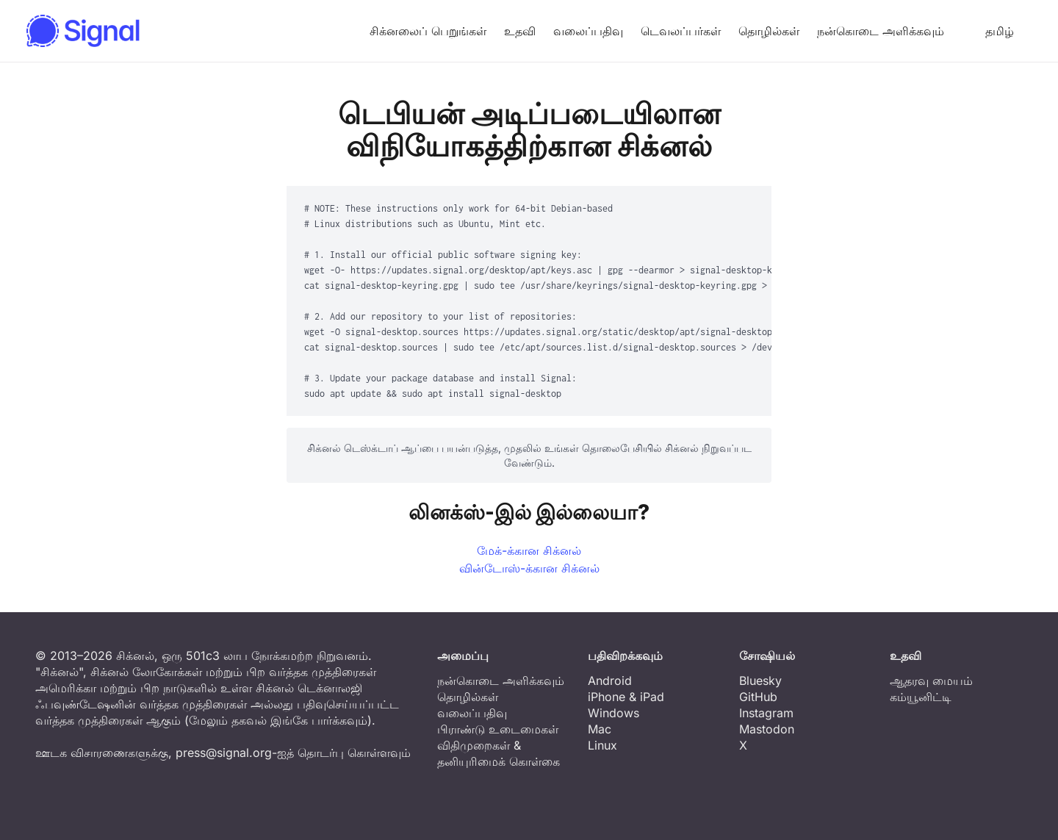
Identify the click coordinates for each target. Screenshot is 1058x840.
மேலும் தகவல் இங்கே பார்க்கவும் (278, 720)
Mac (599, 729)
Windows (613, 713)
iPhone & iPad (626, 696)
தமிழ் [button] (988, 31)
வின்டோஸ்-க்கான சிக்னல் (529, 568)
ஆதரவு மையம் (931, 680)
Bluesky (760, 680)
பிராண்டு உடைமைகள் (497, 729)
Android (610, 680)
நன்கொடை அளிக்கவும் (880, 31)
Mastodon (766, 729)
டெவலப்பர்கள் (681, 31)
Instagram (766, 713)
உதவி (520, 31)
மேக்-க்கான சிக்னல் (529, 550)
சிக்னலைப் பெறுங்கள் (428, 31)
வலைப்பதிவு (588, 31)
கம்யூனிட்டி (920, 696)
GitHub (758, 696)
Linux (602, 745)
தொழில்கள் (768, 31)
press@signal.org (224, 752)
